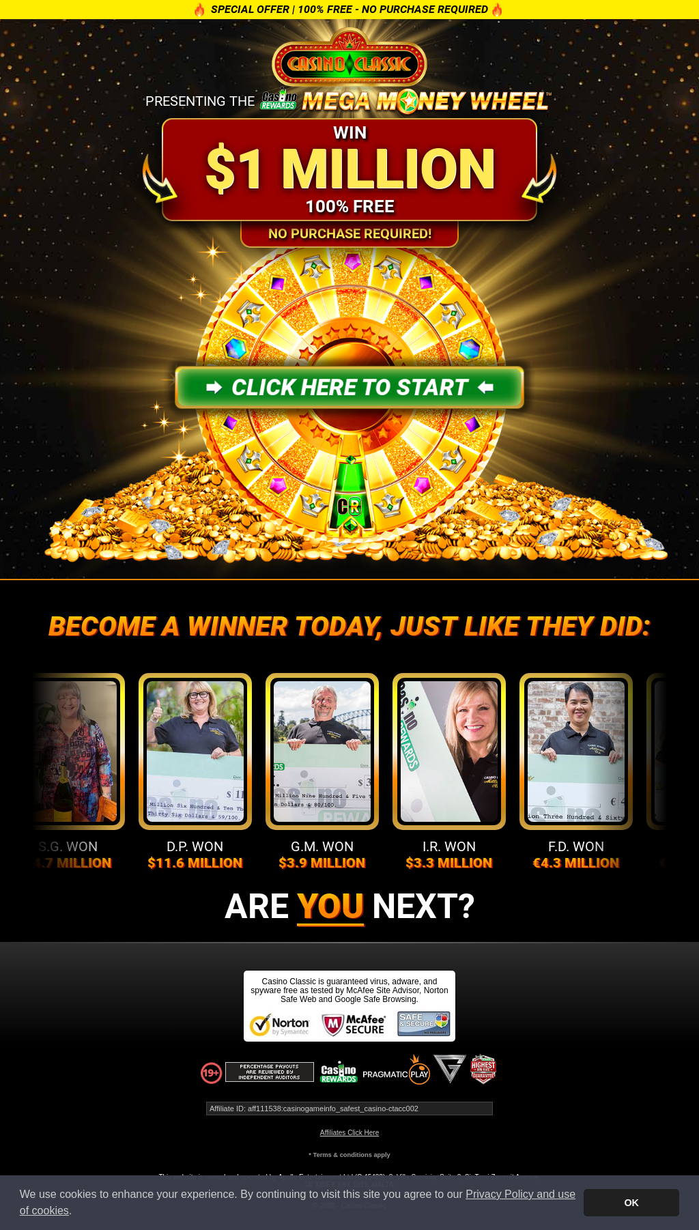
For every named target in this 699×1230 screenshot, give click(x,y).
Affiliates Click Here (350, 1132)
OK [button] (631, 1202)
